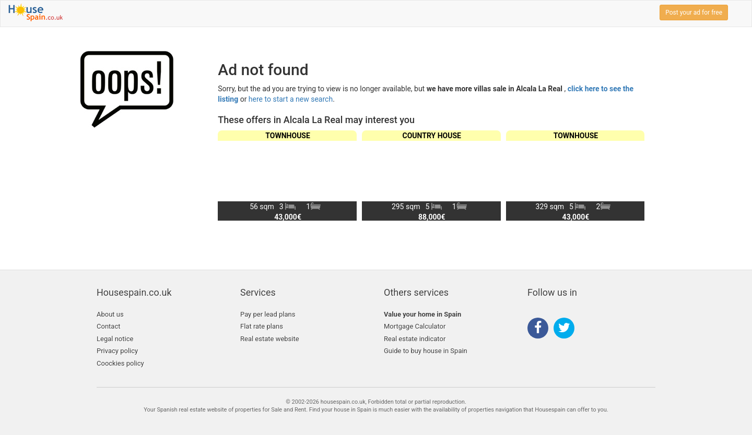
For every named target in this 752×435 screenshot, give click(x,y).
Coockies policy (120, 363)
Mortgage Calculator (414, 326)
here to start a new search (291, 99)
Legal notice (115, 339)
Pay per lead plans (267, 314)
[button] (632, 175)
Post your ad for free (693, 12)
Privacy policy (117, 351)
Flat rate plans (261, 326)
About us (110, 314)
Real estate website (269, 339)
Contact (108, 326)
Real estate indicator (414, 339)
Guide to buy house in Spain (425, 351)
